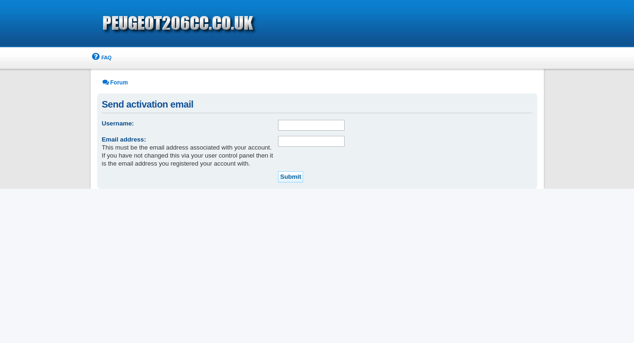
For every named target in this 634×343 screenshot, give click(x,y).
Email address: (124, 139)
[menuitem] (101, 58)
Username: (118, 123)
